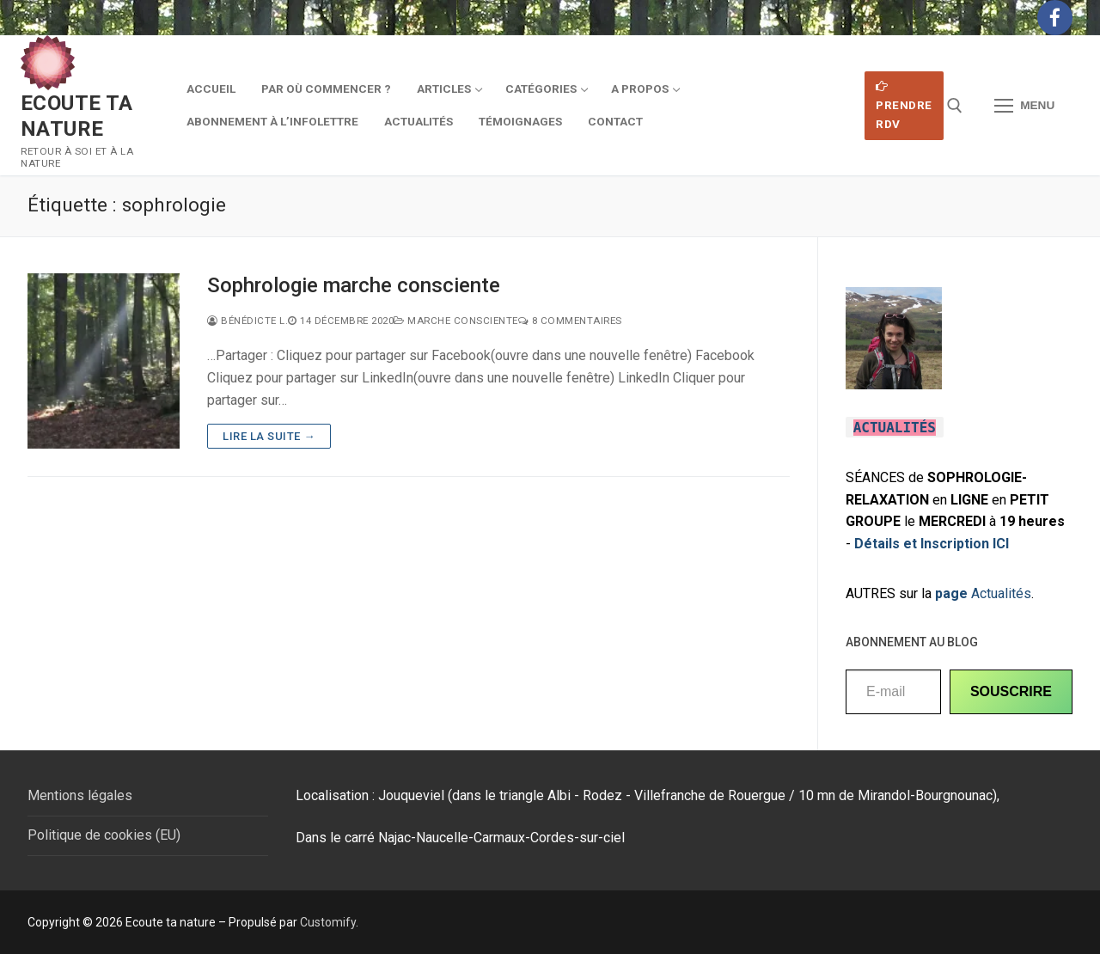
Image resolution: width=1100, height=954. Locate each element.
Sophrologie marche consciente (353, 285)
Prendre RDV (904, 106)
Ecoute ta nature (77, 115)
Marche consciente (456, 321)
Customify (328, 922)
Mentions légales (80, 795)
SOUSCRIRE (1011, 691)
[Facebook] (1054, 17)
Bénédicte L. (247, 321)
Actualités (983, 593)
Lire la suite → (269, 436)
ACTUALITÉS (894, 427)
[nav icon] (1024, 106)
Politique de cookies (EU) (104, 835)
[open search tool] (954, 105)
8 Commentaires (570, 321)
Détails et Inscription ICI (931, 543)
